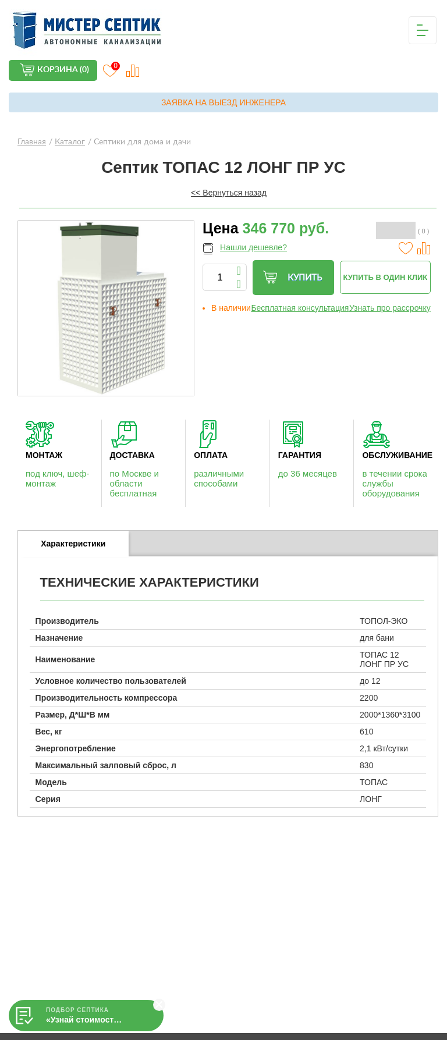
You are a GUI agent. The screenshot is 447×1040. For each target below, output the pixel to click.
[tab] (73, 543)
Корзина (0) (63, 70)
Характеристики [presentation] (73, 543)
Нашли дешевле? (253, 247)
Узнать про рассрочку (390, 308)
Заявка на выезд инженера (223, 102)
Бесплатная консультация (300, 308)
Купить (292, 277)
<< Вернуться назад (229, 192)
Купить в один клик (385, 277)
